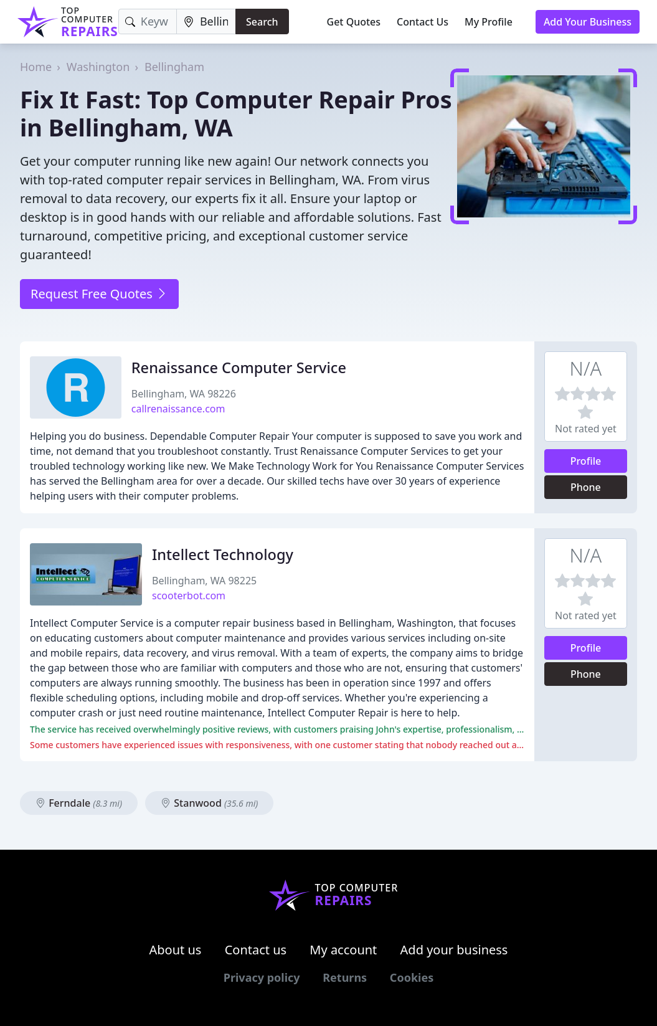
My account (343, 949)
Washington (98, 66)
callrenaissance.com (178, 409)
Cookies (411, 977)
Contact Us (422, 22)
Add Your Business (587, 22)
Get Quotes (354, 22)
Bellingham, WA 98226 (183, 394)
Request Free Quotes (99, 293)
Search (262, 22)
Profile (586, 461)
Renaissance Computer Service (238, 368)
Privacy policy (262, 977)
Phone (585, 487)
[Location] (206, 21)
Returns (345, 977)
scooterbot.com (188, 595)
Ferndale (78, 803)
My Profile (489, 22)
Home (36, 66)
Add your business (454, 949)
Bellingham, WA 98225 (204, 580)
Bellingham (174, 66)
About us (175, 949)
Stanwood (209, 803)
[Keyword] (147, 21)
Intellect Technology (222, 554)
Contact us (256, 949)
